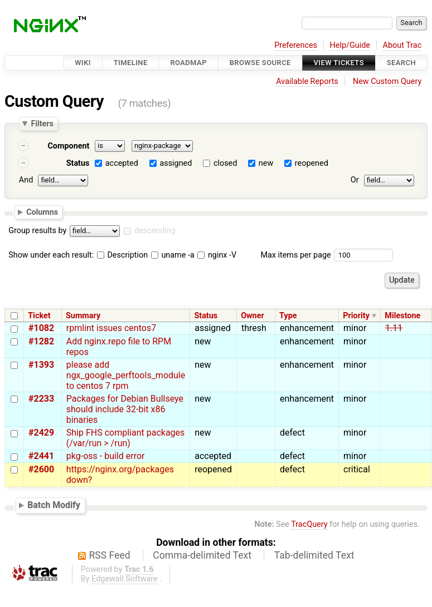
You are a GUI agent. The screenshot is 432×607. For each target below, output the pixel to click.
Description (122, 255)
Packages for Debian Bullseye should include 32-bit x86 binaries (124, 409)
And (26, 180)
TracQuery (309, 524)
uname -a (173, 255)
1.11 (393, 328)
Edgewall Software (124, 579)
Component (68, 146)
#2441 (41, 456)
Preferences (295, 45)
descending (155, 230)
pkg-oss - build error (105, 456)
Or (355, 180)
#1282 (41, 341)
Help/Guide (350, 45)
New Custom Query (387, 81)
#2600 (41, 469)
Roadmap (188, 62)
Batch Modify (53, 505)
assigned (175, 163)
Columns (42, 211)
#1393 (41, 364)
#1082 (41, 328)
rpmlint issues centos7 (111, 328)
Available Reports (307, 81)
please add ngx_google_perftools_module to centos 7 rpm (125, 375)
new (266, 163)
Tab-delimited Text (314, 555)
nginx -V (216, 255)
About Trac (402, 45)
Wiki (83, 62)
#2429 (41, 432)
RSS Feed (109, 555)
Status (78, 163)
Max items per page (295, 255)
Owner (252, 315)
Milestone (402, 315)
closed (225, 163)
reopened (311, 163)
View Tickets (339, 62)
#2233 (41, 398)
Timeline (131, 62)
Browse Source (260, 62)
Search (401, 62)
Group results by (37, 230)
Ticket (39, 315)
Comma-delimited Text (202, 555)
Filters (42, 123)
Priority (356, 315)
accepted (121, 163)
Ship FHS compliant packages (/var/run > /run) (125, 437)
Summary (83, 315)
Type (288, 315)
